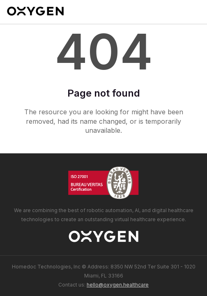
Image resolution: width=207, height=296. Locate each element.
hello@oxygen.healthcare (118, 285)
